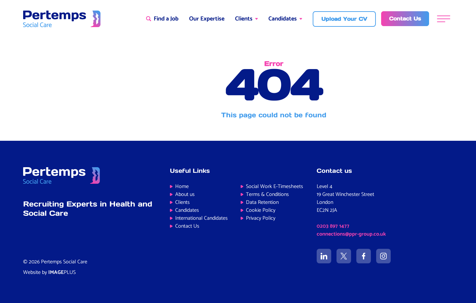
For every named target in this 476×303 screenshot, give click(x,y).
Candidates (282, 19)
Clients (244, 19)
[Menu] (443, 19)
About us (185, 194)
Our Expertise (206, 19)
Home (182, 186)
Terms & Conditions (267, 194)
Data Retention (262, 202)
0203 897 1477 (333, 226)
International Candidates (201, 218)
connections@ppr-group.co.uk (351, 234)
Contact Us (187, 226)
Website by (49, 272)
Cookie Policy (260, 210)
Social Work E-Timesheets (274, 186)
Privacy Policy (260, 218)
